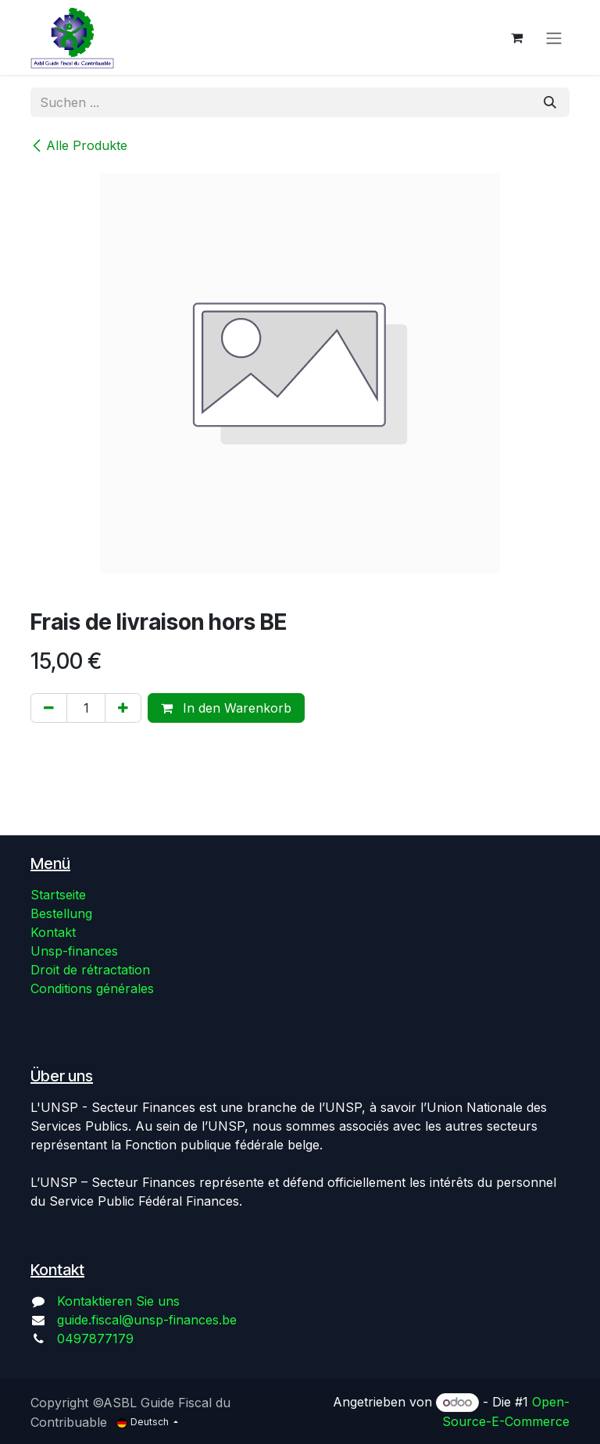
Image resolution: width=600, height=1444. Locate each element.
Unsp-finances (74, 951)
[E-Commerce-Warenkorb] (516, 37)
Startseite (58, 894)
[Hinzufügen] (123, 708)
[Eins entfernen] (48, 708)
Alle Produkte (78, 145)
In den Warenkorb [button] (226, 708)
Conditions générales (92, 988)
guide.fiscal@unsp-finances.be (147, 1320)
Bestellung (61, 913)
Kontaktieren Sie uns (118, 1301)
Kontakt (53, 932)
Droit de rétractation (90, 970)
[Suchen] (550, 102)
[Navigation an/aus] (554, 37)
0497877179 (95, 1338)
